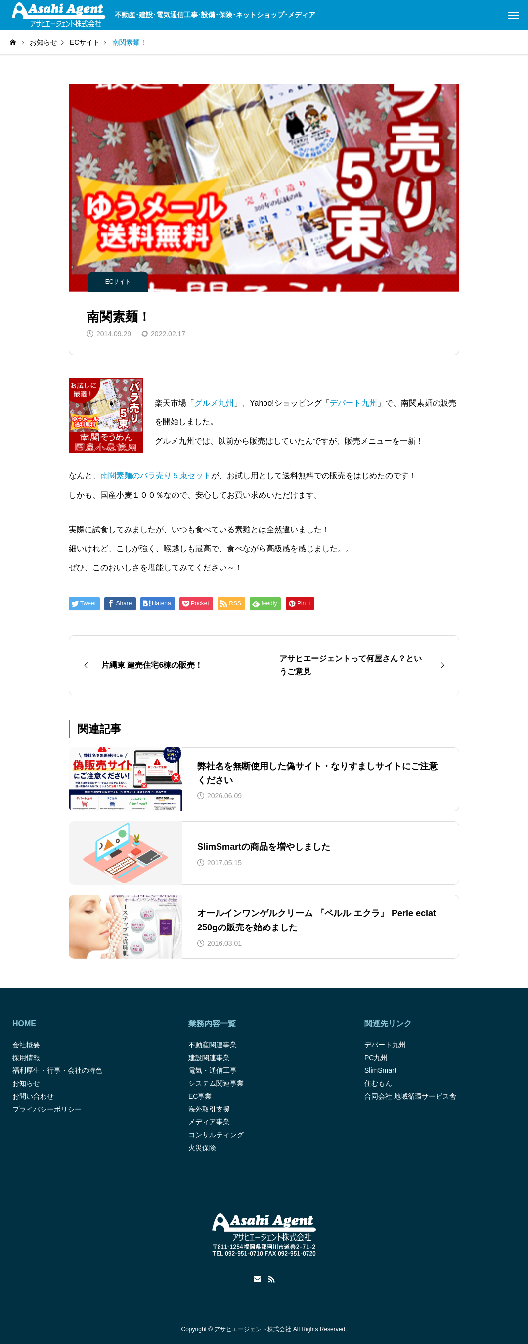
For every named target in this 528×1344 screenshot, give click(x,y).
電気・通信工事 (212, 1070)
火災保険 (202, 1148)
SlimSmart (380, 1070)
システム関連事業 (216, 1083)
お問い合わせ (33, 1096)
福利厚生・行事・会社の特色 (57, 1070)
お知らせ (26, 1083)
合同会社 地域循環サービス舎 (410, 1096)
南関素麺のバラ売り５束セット (155, 475)
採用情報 (26, 1058)
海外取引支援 (209, 1109)
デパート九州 (353, 403)
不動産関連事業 (212, 1045)
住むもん (378, 1083)
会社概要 (26, 1045)
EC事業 (200, 1096)
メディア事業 (209, 1122)
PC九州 (376, 1058)
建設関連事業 (209, 1058)
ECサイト (118, 281)
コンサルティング (216, 1135)
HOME (24, 1024)
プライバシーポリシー (47, 1109)
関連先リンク (388, 1024)
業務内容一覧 (212, 1024)
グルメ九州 (214, 403)
